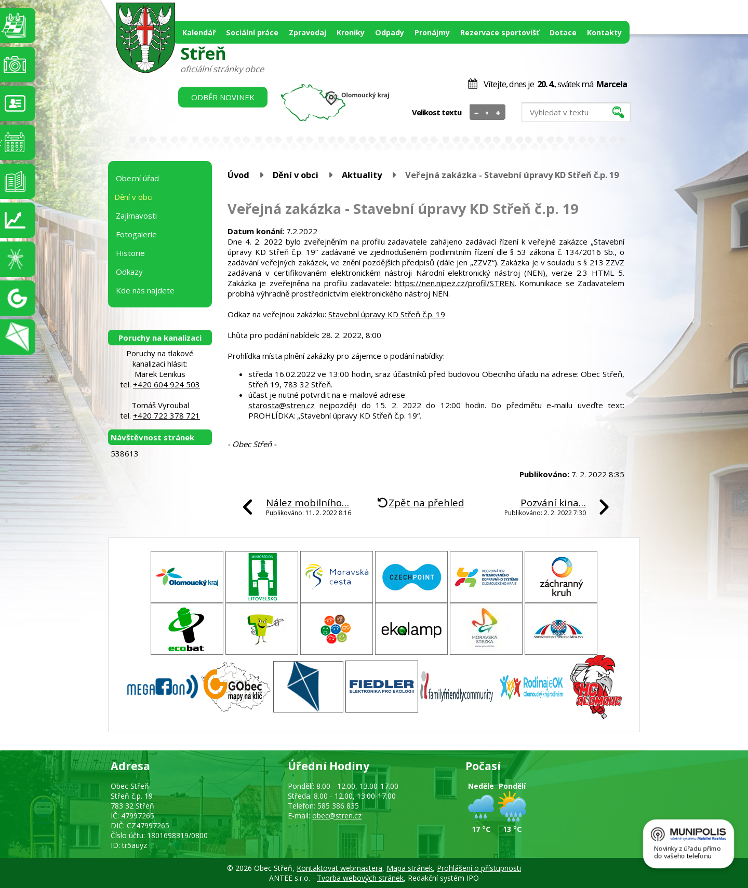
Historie (130, 253)
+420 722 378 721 (166, 415)
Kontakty (604, 32)
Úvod (238, 175)
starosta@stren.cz (281, 405)
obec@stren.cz (337, 815)
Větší (498, 112)
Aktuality (362, 175)
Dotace (563, 32)
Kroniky (351, 32)
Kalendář (199, 32)
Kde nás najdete (145, 290)
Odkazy (129, 271)
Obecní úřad (137, 178)
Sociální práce (252, 32)
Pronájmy (432, 32)
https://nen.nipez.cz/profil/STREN (455, 283)
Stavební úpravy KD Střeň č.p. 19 (386, 314)
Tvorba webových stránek (360, 878)
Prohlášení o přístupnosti (479, 868)
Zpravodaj (307, 32)
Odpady (389, 32)
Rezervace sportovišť (499, 32)
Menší (476, 112)
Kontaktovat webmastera (339, 868)
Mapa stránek (409, 868)
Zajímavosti (136, 215)
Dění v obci (295, 175)
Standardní (487, 112)
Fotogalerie (136, 234)
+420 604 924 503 (166, 384)
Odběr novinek (223, 97)
